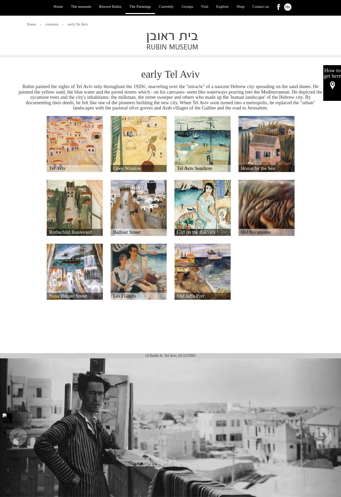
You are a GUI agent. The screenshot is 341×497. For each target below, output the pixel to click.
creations (52, 24)
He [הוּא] (287, 6)
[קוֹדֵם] (25, 427)
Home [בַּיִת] (58, 6)
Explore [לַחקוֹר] (222, 6)
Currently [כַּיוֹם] (166, 6)
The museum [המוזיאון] (81, 6)
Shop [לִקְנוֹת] (240, 6)
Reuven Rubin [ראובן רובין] (110, 6)
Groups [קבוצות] (187, 6)
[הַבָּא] (315, 427)
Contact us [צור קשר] (260, 6)
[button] (75, 144)
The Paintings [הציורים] (140, 6)
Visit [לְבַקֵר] (204, 6)
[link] (278, 7)
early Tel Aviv (78, 24)
